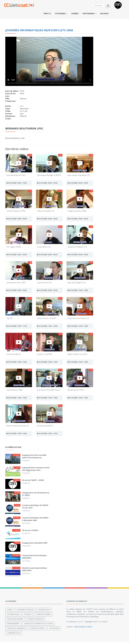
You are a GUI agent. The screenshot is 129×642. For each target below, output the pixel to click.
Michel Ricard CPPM (76, 390)
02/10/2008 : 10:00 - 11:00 (17, 326)
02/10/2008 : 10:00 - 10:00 (78, 290)
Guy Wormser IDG (44, 282)
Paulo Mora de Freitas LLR (78, 318)
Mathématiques (13, 614)
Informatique (44, 610)
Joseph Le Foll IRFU (44, 354)
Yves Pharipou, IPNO (15, 390)
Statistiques (54, 628)
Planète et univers (43, 614)
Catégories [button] (61, 13)
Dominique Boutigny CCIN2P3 (49, 175)
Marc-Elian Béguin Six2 (77, 282)
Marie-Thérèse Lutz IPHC (77, 354)
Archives (104, 13)
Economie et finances (25, 610)
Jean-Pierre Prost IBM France (48, 390)
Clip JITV (10, 318)
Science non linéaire (15, 619)
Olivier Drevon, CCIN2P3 (46, 318)
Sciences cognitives (35, 619)
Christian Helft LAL (14, 354)
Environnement (13, 624)
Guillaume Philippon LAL (77, 247)
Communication (13, 633)
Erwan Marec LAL (44, 247)
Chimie (9, 610)
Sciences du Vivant (37, 628)
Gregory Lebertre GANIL (77, 211)
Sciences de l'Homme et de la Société (38, 624)
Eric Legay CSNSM (14, 247)
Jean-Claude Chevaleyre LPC (79, 175)
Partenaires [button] (89, 13)
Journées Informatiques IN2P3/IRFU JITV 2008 (39, 30)
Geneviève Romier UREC (16, 282)
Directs (47, 13)
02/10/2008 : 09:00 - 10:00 (17, 183)
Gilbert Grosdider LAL (46, 211)
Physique (27, 614)
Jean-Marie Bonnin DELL (16, 175)
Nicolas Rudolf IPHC (45, 425)
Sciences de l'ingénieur (16, 628)
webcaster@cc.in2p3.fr (83, 626)
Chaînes (75, 13)
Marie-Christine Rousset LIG (18, 425)
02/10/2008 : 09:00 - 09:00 (47, 183)
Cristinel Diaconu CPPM (16, 211)
